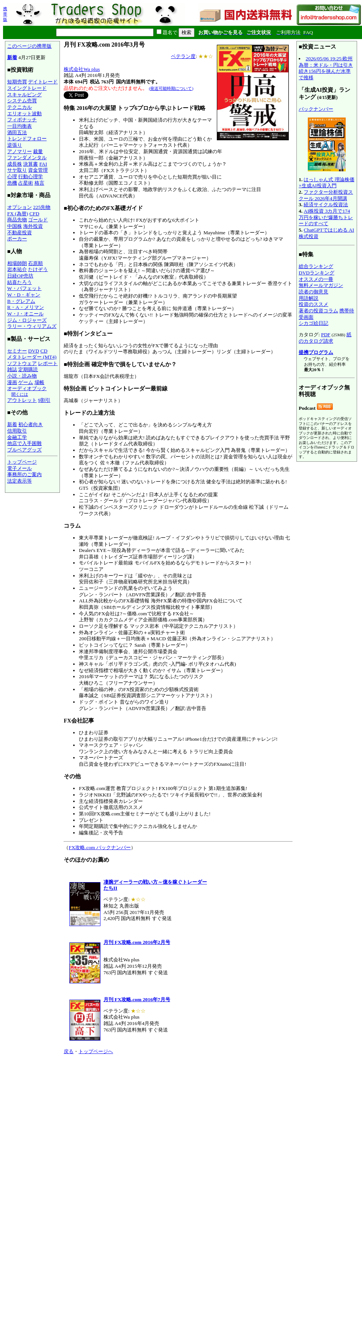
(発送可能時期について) (171, 88)
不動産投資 (19, 232)
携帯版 (5, 14)
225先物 (41, 207)
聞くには (19, 394)
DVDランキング (316, 273)
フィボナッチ (22, 119)
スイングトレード (27, 88)
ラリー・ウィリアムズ (31, 326)
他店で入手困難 (24, 443)
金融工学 (17, 437)
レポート (48, 363)
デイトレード (43, 82)
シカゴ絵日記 (313, 323)
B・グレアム (21, 301)
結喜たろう (19, 282)
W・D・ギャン (23, 295)
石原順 (35, 263)
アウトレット (22, 400)
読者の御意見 (313, 292)
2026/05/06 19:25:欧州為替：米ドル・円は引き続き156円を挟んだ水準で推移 (326, 68)
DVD (33, 351)
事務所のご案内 (24, 474)
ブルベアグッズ (24, 450)
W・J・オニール (25, 314)
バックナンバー (316, 109)
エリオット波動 (24, 113)
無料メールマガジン (321, 285)
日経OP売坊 (20, 276)
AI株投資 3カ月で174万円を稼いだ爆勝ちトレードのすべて (326, 217)
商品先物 (17, 220)
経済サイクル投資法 (326, 204)
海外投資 (33, 226)
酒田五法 (17, 132)
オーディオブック (27, 388)
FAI (43, 164)
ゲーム (25, 382)
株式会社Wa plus (82, 69)
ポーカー (17, 238)
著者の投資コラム (318, 311)
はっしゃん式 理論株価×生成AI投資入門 (326, 183)
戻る (69, 1051)
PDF (325, 334)
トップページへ (95, 1051)
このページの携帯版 (29, 46)
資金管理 (38, 170)
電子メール (19, 468)
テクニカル (19, 107)
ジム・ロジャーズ (27, 320)
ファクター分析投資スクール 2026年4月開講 (326, 195)
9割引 (44, 400)
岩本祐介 (17, 269)
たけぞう (38, 269)
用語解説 (308, 298)
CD (44, 351)
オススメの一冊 (316, 279)
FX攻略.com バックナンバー (100, 847)
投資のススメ (313, 304)
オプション (19, 207)
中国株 (14, 226)
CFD (34, 213)
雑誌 (12, 369)
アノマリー (19, 151)
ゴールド (38, 220)
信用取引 (17, 431)
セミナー (17, 351)
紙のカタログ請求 (325, 338)
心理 (12, 176)
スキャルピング (24, 94)
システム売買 (22, 100)
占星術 (25, 183)
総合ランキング (316, 266)
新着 (12, 57)
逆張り (14, 145)
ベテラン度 (183, 56)
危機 (12, 183)
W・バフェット (24, 288)
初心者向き (30, 424)
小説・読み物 (22, 376)
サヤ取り (17, 170)
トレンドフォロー (27, 138)
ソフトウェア (22, 363)
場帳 (39, 382)
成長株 (14, 164)
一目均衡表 (19, 126)
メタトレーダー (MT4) (31, 357)
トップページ (22, 462)
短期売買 (17, 82)
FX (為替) (17, 213)
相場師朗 (17, 263)
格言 (39, 183)
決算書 (30, 164)
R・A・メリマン (25, 307)
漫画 (12, 382)
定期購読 (28, 369)
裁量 (38, 151)
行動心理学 (30, 176)
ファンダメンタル (27, 157)
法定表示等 (19, 481)
